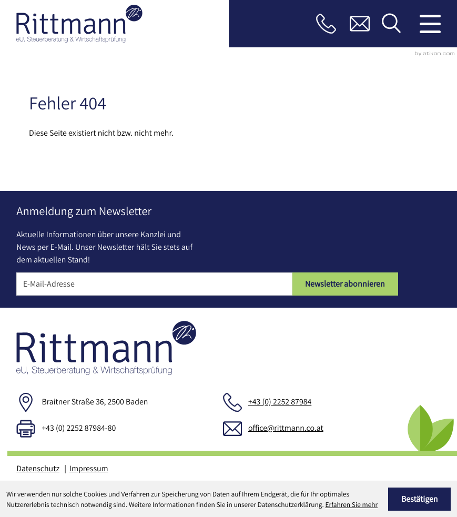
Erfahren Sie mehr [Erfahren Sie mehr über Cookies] (352, 504)
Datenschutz (37, 468)
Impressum (88, 468)
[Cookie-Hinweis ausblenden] (419, 499)
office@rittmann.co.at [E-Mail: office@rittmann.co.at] (285, 427)
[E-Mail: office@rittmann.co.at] (359, 24)
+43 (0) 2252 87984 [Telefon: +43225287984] (279, 401)
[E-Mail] (154, 284)
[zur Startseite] (79, 24)
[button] (326, 24)
